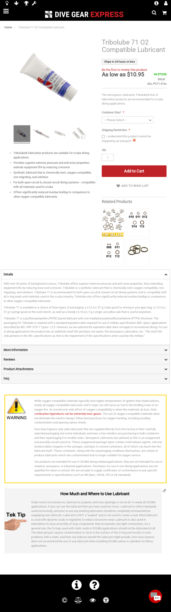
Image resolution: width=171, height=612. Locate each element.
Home (8, 27)
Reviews (9, 359)
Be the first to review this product (124, 70)
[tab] (85, 274)
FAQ (6, 378)
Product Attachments (18, 369)
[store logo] (85, 14)
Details (8, 274)
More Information (16, 350)
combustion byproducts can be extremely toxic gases (67, 413)
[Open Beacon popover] (155, 596)
